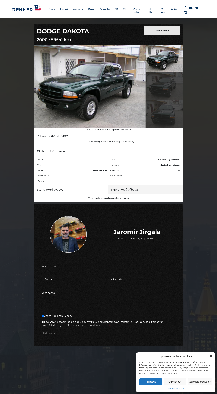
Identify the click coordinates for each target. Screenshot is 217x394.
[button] (210, 356)
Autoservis (78, 9)
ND (116, 9)
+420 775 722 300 (126, 238)
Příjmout (151, 381)
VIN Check (152, 10)
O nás (163, 10)
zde (108, 325)
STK (125, 9)
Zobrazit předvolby (200, 381)
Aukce (52, 9)
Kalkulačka (105, 9)
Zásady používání (176, 388)
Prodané (64, 9)
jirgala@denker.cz (146, 238)
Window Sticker (136, 10)
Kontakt (173, 9)
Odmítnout (174, 381)
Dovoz (91, 9)
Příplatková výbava (124, 189)
